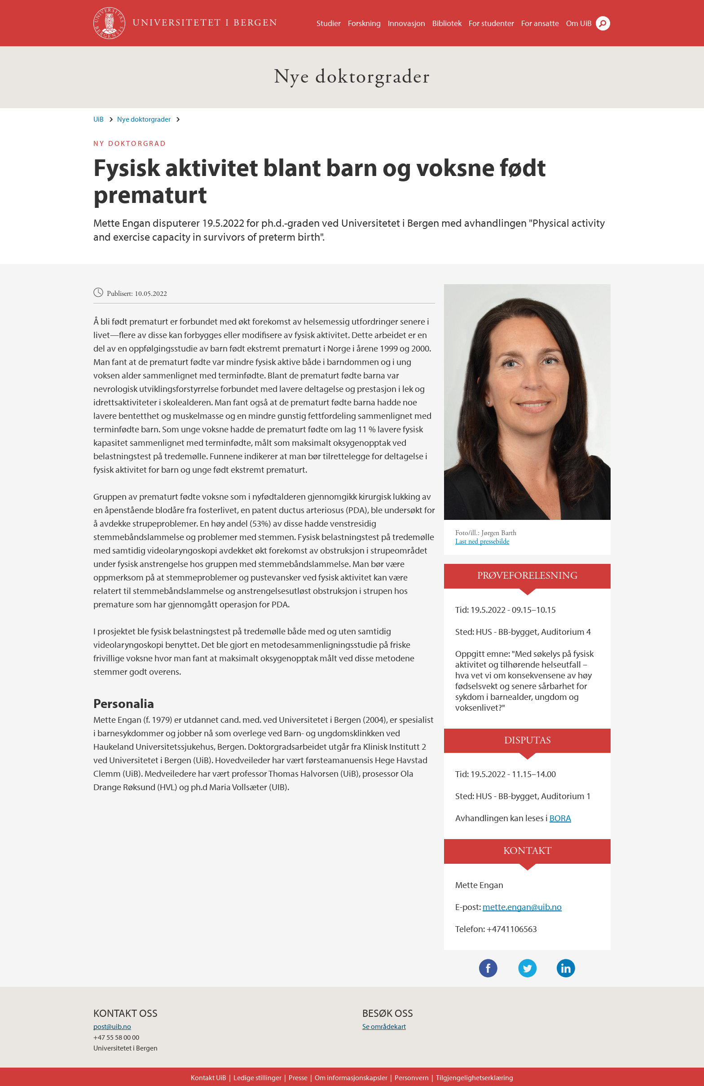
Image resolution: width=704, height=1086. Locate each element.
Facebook (488, 968)
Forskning (364, 23)
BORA (560, 817)
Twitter (527, 968)
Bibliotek (447, 23)
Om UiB (579, 23)
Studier (329, 23)
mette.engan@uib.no (522, 906)
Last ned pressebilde (482, 541)
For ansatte (540, 23)
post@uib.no (112, 1026)
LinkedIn (566, 968)
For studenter (491, 23)
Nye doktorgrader (352, 77)
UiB (98, 118)
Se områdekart (384, 1026)
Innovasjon (406, 23)
